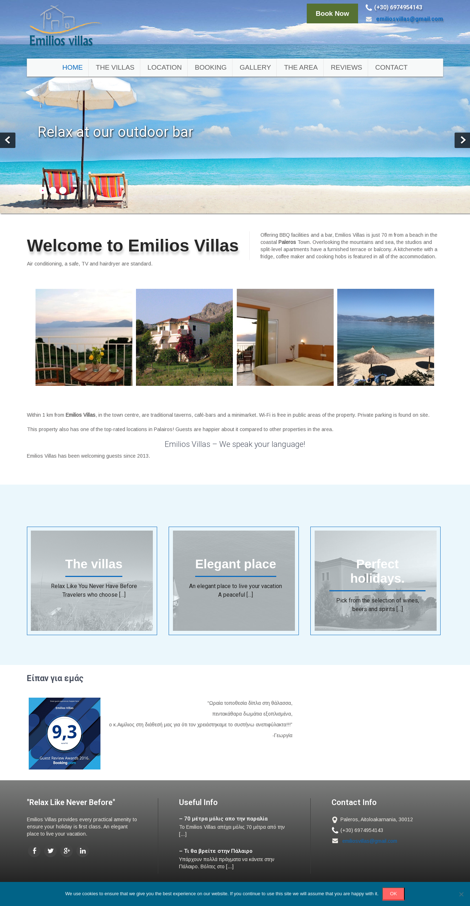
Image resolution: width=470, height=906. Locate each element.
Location (164, 67)
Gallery (255, 67)
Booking (211, 67)
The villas (115, 67)
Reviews (346, 67)
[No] (461, 894)
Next (462, 140)
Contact (391, 67)
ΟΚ (393, 893)
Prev (7, 140)
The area (301, 67)
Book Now (332, 13)
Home (72, 67)
